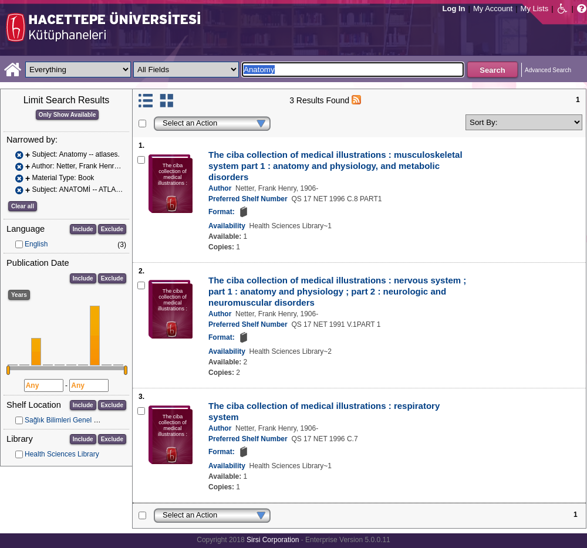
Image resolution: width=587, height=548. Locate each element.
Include (83, 229)
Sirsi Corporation (273, 540)
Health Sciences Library (62, 454)
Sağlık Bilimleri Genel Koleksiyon (76, 420)
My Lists (535, 8)
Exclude (112, 229)
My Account (492, 8)
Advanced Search (548, 70)
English (36, 244)
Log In (454, 8)
